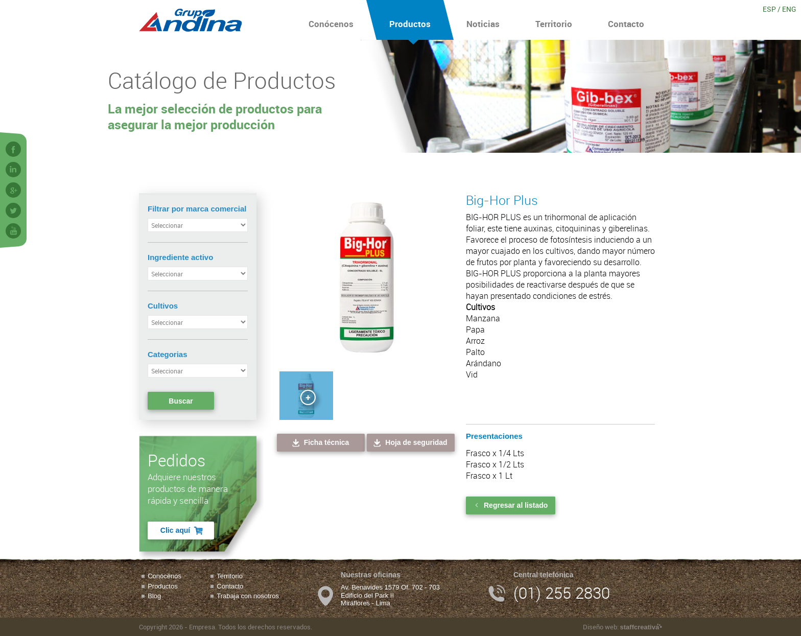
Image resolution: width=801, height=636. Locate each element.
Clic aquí (182, 530)
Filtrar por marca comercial (197, 208)
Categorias (167, 354)
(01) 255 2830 (561, 592)
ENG (789, 9)
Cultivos (163, 305)
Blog (154, 596)
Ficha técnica (320, 443)
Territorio (554, 20)
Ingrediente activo (180, 257)
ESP (769, 9)
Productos (409, 20)
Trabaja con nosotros (248, 596)
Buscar (181, 401)
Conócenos (331, 20)
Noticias (483, 20)
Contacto (626, 20)
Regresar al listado (511, 505)
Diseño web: (622, 626)
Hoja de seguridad (409, 443)
